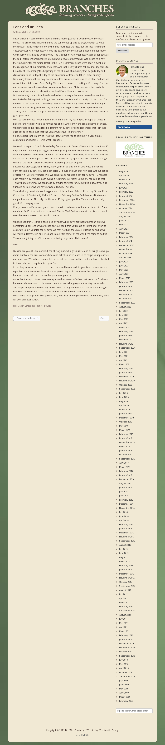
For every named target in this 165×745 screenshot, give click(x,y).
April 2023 (124, 273)
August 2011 (125, 614)
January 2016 (125, 487)
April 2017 (124, 462)
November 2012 (127, 577)
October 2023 (125, 253)
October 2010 (125, 651)
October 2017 (125, 454)
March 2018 (124, 446)
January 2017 (125, 475)
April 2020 (124, 405)
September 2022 (127, 302)
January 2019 (125, 438)
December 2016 (126, 479)
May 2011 (123, 623)
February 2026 (126, 183)
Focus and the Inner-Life (27, 318)
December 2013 (126, 532)
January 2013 (125, 569)
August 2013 (125, 544)
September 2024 (127, 212)
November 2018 (127, 442)
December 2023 (126, 245)
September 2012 (127, 585)
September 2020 (127, 388)
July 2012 (123, 594)
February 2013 (126, 565)
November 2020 (127, 380)
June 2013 (124, 553)
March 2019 (124, 429)
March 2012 (124, 602)
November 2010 (127, 647)
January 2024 (125, 241)
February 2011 (126, 635)
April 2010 (124, 668)
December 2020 (126, 376)
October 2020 (125, 384)
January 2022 (125, 335)
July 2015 (123, 491)
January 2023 (125, 286)
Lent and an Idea (32, 305)
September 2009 (127, 676)
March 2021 (124, 364)
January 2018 (125, 450)
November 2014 (127, 508)
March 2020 (124, 409)
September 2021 (127, 347)
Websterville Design (109, 730)
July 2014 (123, 512)
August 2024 (125, 216)
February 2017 (126, 471)
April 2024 (124, 228)
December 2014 (126, 503)
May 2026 (123, 171)
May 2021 (123, 356)
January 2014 (125, 528)
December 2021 (126, 339)
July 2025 (123, 187)
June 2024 (124, 220)
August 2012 (125, 590)
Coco (104, 318)
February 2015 (126, 499)
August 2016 (125, 483)
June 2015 (124, 495)
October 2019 (125, 421)
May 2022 (123, 319)
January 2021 (125, 372)
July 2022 (123, 310)
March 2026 (124, 179)
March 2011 (124, 631)
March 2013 (124, 561)
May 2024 (123, 224)
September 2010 (127, 655)
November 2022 (127, 294)
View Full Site (82, 735)
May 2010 (123, 664)
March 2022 (124, 327)
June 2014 (124, 516)
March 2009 (124, 696)
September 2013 (127, 540)
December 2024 (126, 200)
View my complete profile (128, 121)
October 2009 (125, 672)
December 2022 (126, 290)
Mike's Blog (46, 305)
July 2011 (123, 618)
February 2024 (126, 237)
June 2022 (124, 314)
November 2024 (127, 204)
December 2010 (126, 643)
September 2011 (127, 610)
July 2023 (123, 261)
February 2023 (126, 282)
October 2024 (125, 208)
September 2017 (127, 458)
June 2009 (124, 684)
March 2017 (124, 466)
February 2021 (126, 368)
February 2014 (126, 524)
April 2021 (124, 360)
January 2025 (125, 196)
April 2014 (124, 520)
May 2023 (123, 269)
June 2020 (124, 397)
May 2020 (123, 401)
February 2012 (126, 606)
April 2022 (124, 323)
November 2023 (127, 249)
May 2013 (123, 557)
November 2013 (127, 536)
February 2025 (126, 191)
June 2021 (124, 352)
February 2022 (126, 331)
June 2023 (124, 265)
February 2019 (126, 434)
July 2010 (123, 659)
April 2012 (124, 598)
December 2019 (126, 417)
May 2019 (123, 425)
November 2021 (127, 343)
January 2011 (125, 639)
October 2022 (125, 298)
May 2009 (123, 688)
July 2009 (123, 680)
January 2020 (125, 413)
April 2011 (124, 627)
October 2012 (125, 581)
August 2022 (125, 306)
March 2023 (124, 278)
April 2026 (124, 175)
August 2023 (125, 257)
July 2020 (123, 393)
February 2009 (126, 700)
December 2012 (126, 573)
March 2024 (124, 232)
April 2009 (124, 692)
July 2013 (123, 549)
